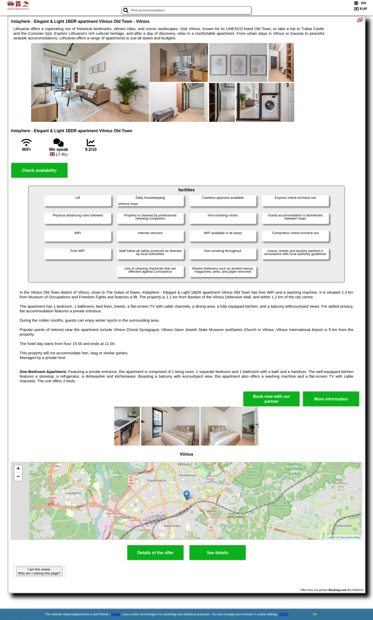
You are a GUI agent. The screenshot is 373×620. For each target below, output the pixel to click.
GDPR (283, 614)
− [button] (18, 477)
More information (331, 399)
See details (217, 553)
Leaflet (331, 537)
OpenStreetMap (351, 537)
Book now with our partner (271, 399)
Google (116, 614)
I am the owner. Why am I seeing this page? (39, 571)
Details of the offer (155, 553)
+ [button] (18, 469)
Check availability (39, 170)
